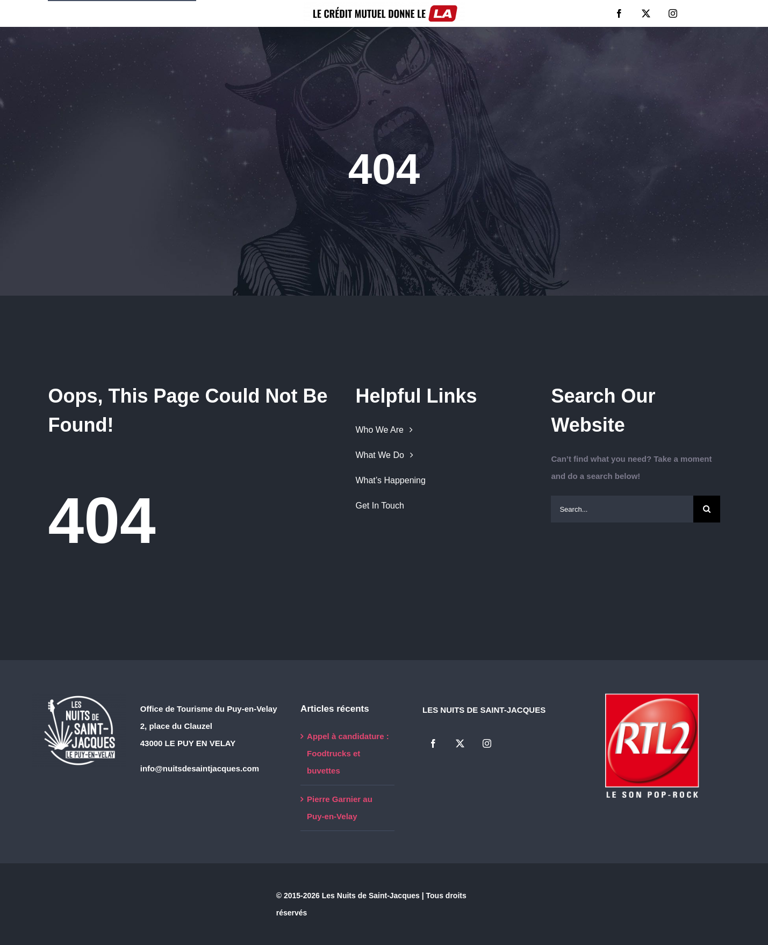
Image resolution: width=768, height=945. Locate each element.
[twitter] (646, 13)
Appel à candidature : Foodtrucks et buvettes (348, 753)
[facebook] (619, 13)
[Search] (706, 509)
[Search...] (622, 509)
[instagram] (673, 13)
